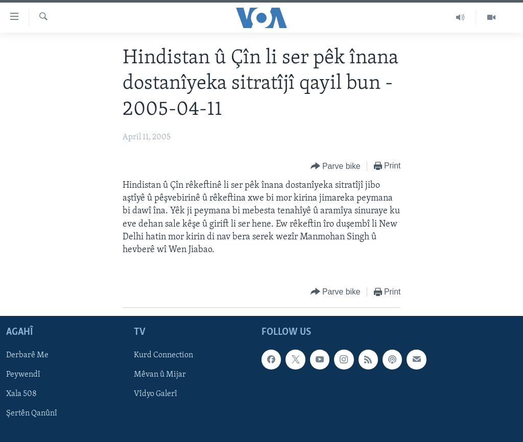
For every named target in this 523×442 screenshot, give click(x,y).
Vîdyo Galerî (155, 394)
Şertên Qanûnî (31, 414)
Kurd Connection (163, 356)
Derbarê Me (27, 356)
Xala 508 (21, 394)
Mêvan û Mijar (160, 375)
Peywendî (23, 375)
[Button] (336, 167)
